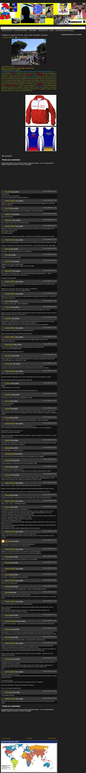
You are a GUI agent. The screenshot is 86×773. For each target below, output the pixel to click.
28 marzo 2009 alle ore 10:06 (49, 531)
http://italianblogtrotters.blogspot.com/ (24, 66)
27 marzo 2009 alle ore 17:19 (49, 370)
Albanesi (51, 30)
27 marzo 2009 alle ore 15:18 (49, 306)
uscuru (7, 301)
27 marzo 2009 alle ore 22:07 (49, 466)
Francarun (9, 364)
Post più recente (6, 738)
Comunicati (31, 37)
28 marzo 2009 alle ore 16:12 (49, 658)
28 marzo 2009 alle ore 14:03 (49, 601)
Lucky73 (8, 307)
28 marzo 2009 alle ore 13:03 (49, 580)
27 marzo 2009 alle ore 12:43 (49, 200)
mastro (7, 409)
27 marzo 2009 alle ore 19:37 (49, 393)
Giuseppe (8, 659)
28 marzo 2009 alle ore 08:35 (49, 500)
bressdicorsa (10, 454)
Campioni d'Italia (74, 27)
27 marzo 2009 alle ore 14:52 (49, 300)
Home (3, 27)
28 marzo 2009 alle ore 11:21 (49, 540)
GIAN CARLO (10, 201)
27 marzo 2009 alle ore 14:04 (49, 260)
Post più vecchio (52, 738)
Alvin (7, 592)
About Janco (10, 27)
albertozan (9, 220)
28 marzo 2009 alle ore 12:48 (49, 556)
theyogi (8, 249)
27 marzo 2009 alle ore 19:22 (49, 382)
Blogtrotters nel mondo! (20, 30)
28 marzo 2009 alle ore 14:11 (49, 614)
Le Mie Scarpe (43, 27)
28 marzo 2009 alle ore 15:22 (49, 628)
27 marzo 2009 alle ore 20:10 (49, 417)
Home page (29, 738)
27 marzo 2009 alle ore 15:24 (49, 336)
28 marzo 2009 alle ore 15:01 (49, 620)
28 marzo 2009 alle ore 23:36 (49, 691)
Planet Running (32, 30)
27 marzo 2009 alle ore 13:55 (49, 254)
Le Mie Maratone (33, 27)
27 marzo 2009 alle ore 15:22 (49, 317)
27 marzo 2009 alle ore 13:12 (49, 219)
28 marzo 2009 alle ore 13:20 (49, 586)
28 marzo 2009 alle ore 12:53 (49, 568)
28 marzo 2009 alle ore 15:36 (49, 636)
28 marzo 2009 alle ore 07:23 (49, 494)
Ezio (6, 255)
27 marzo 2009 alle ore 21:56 (49, 453)
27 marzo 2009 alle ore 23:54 (49, 473)
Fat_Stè (8, 192)
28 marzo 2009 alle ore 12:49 (49, 562)
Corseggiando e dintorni (38, 37)
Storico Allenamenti (21, 27)
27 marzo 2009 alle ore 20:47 (49, 439)
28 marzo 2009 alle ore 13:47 (49, 591)
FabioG (8, 440)
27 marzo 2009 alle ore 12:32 (49, 191)
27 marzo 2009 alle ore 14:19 (49, 270)
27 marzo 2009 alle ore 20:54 (49, 447)
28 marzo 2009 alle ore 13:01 (49, 574)
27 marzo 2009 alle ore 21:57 (49, 459)
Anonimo (8, 261)
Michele (8, 541)
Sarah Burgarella (11, 621)
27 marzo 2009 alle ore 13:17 (49, 225)
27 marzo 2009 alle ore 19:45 (49, 400)
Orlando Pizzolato (43, 30)
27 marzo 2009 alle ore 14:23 (49, 293)
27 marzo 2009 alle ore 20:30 (49, 423)
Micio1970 (9, 271)
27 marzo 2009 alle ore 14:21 (49, 281)
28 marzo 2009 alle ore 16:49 (49, 671)
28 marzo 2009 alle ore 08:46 (49, 506)
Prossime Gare (52, 27)
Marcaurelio (9, 345)
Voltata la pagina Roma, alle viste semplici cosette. (25, 35)
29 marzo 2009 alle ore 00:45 (49, 698)
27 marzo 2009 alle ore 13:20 (49, 239)
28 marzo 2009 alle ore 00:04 (49, 482)
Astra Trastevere (63, 27)
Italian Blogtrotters (7, 30)
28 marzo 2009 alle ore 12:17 (49, 548)
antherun (8, 214)
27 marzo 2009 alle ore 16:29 (49, 363)
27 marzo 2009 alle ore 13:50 (49, 248)
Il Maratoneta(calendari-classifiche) (64, 30)
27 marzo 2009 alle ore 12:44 (49, 207)
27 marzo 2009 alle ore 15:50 (49, 354)
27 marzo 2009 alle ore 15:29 (49, 344)
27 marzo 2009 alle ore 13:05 (49, 213)
